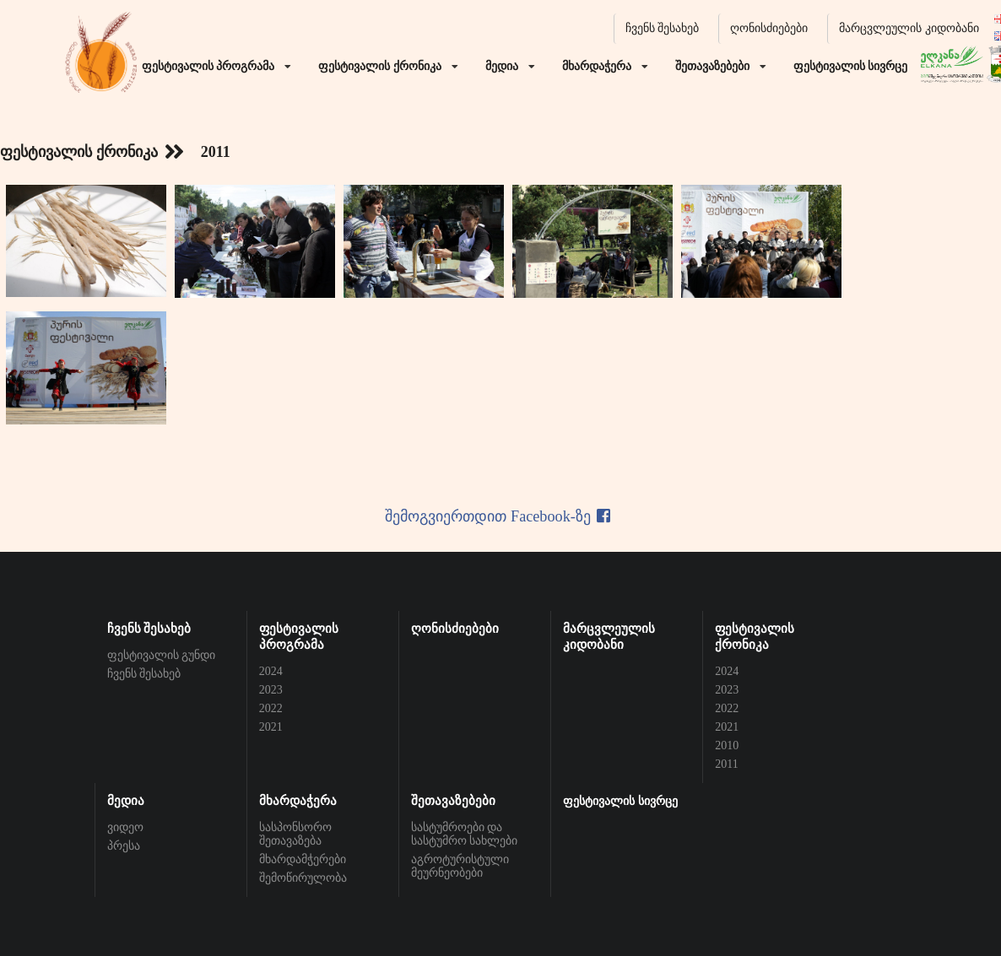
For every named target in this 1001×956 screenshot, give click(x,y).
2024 (271, 671)
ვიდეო (125, 827)
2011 (726, 764)
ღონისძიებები (769, 28)
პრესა (123, 846)
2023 (271, 689)
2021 (271, 727)
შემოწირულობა (303, 878)
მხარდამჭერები (302, 859)
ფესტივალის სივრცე (620, 801)
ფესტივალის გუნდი (161, 655)
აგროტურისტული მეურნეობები (460, 866)
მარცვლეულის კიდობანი (909, 28)
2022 (271, 708)
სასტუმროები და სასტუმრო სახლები (464, 834)
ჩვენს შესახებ (662, 28)
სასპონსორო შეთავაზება (295, 834)
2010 (727, 745)
